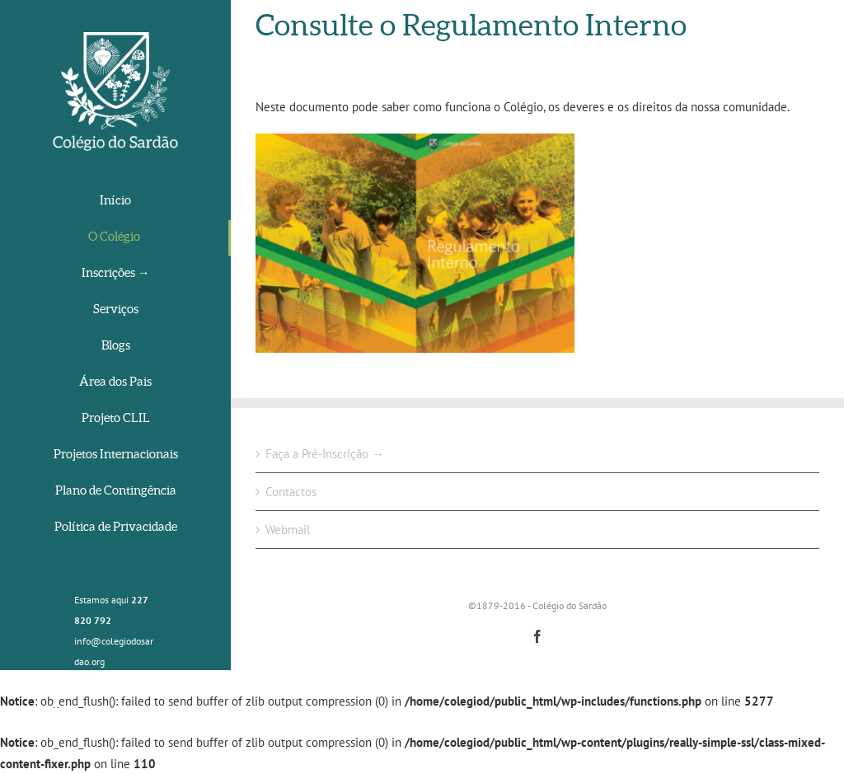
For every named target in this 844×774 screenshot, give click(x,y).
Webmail (287, 529)
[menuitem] (115, 201)
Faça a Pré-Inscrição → (324, 454)
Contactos (290, 492)
